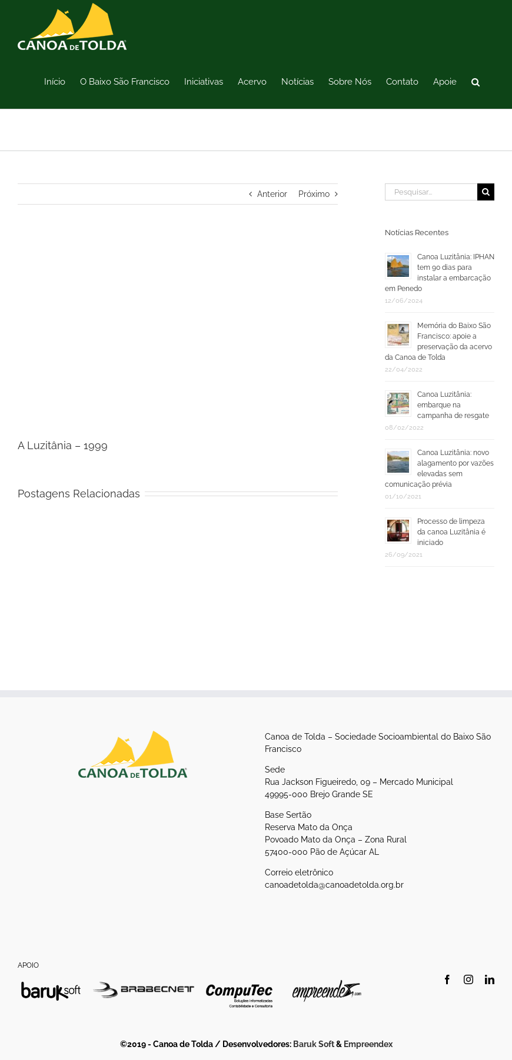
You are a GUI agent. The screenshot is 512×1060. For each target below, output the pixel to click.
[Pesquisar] (485, 191)
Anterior (272, 194)
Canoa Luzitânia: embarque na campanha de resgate (453, 405)
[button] (475, 81)
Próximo (314, 194)
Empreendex (368, 1044)
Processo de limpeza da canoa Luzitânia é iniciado (451, 532)
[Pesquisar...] (431, 191)
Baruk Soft (313, 1044)
